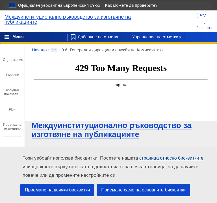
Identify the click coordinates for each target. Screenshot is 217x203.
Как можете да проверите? (134, 5)
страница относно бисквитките (171, 158)
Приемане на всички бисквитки (57, 189)
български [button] (204, 24)
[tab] (12, 56)
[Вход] (204, 15)
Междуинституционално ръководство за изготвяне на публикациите (68, 19)
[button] (196, 49)
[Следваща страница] (209, 37)
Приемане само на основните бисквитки (143, 189)
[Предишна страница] (193, 37)
